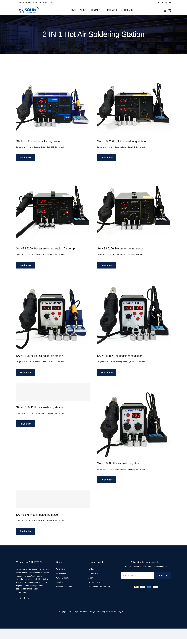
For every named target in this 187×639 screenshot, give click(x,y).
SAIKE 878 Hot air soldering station (37, 514)
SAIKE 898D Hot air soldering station (120, 355)
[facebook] (158, 2)
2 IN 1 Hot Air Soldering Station (35, 147)
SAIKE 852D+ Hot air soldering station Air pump (45, 248)
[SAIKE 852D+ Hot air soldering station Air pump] (53, 170)
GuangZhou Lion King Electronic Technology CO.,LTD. (109, 612)
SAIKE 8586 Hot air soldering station (119, 463)
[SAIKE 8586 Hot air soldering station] (134, 385)
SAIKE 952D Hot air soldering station (38, 141)
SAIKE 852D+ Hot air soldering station (120, 248)
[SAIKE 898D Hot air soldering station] (134, 277)
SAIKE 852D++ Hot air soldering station (121, 141)
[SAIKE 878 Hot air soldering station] (53, 499)
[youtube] (170, 2)
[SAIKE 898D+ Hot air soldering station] (53, 277)
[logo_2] (28, 7)
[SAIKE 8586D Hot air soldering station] (53, 392)
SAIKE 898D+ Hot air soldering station (39, 355)
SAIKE (51, 147)
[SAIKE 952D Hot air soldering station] (53, 63)
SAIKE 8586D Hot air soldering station (39, 407)
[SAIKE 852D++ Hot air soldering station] (134, 63)
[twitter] (162, 2)
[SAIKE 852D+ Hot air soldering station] (134, 170)
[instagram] (166, 2)
